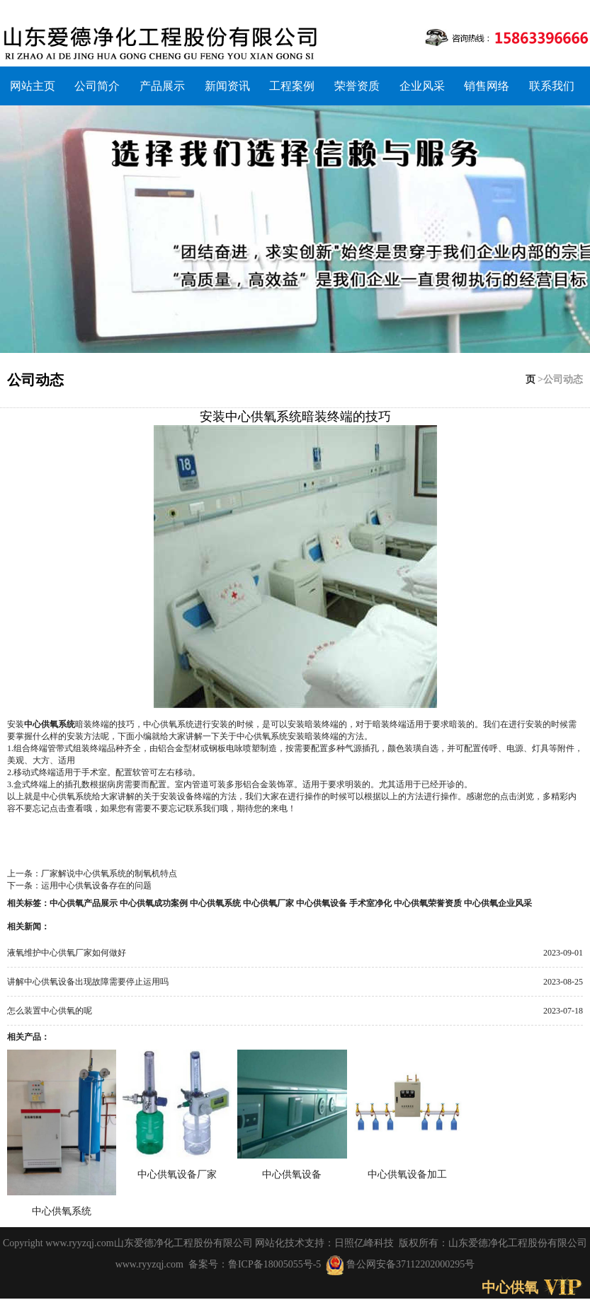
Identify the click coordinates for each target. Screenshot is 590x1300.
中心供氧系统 (49, 724)
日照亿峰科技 (364, 1243)
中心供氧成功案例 (154, 903)
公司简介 (97, 86)
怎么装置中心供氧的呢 (49, 1011)
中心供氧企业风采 (498, 903)
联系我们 (551, 86)
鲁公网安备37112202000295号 (400, 1264)
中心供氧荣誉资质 (428, 903)
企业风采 (422, 86)
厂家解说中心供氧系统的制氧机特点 (109, 873)
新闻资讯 (227, 86)
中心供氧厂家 (268, 903)
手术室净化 (370, 903)
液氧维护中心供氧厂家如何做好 (66, 953)
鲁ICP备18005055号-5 (274, 1264)
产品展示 (162, 86)
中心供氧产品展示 (84, 903)
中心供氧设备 (321, 903)
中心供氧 (510, 1287)
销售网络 (486, 86)
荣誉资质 (357, 86)
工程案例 (291, 86)
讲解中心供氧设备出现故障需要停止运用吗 (88, 982)
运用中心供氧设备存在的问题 (96, 885)
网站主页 (32, 86)
